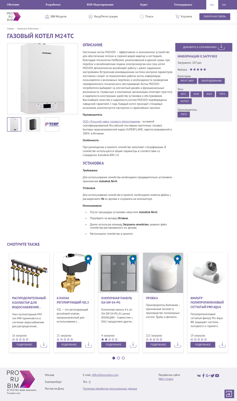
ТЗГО (222, 94)
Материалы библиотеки (28, 28)
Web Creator (166, 379)
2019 (209, 94)
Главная (10, 28)
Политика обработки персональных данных (110, 389)
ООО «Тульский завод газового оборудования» (111, 122)
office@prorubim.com (105, 375)
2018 (196, 94)
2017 (183, 94)
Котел (185, 101)
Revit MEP (187, 80)
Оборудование (211, 80)
